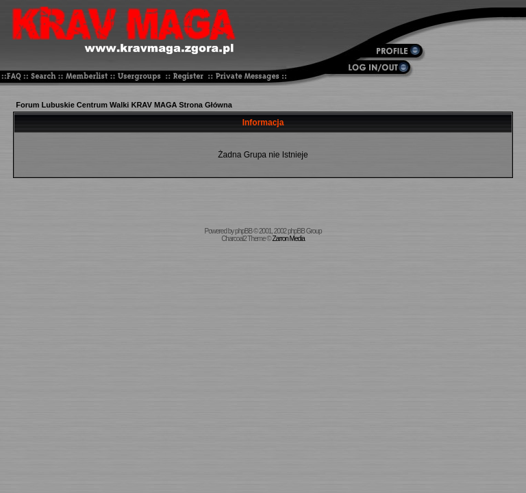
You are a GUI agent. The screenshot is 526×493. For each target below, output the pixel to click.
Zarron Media (288, 238)
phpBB (243, 231)
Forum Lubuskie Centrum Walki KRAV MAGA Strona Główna (124, 105)
